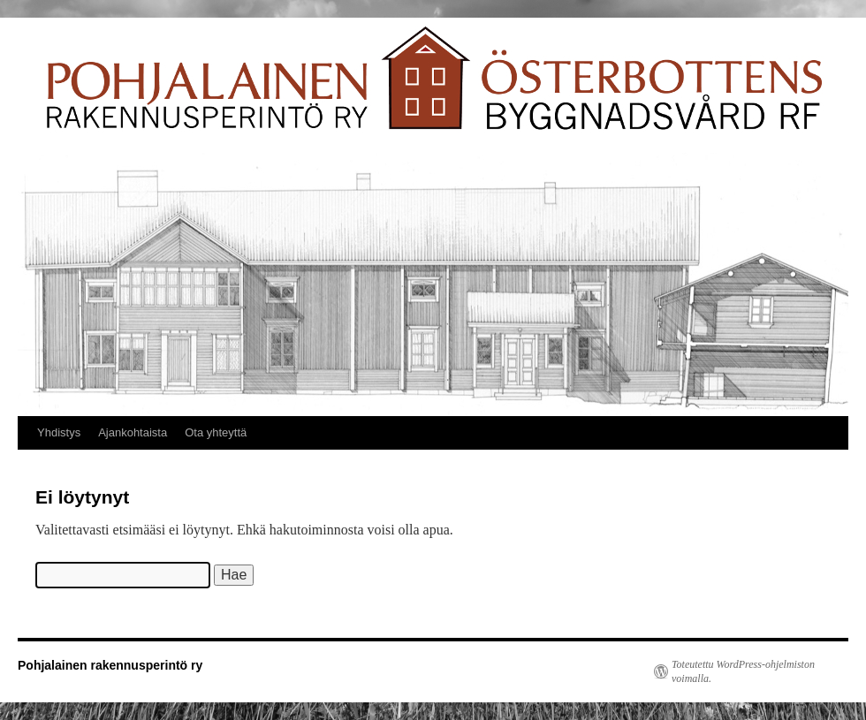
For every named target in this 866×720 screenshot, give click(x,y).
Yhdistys (58, 432)
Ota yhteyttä (216, 432)
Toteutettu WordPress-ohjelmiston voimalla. (743, 671)
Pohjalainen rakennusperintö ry (110, 665)
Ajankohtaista (132, 432)
